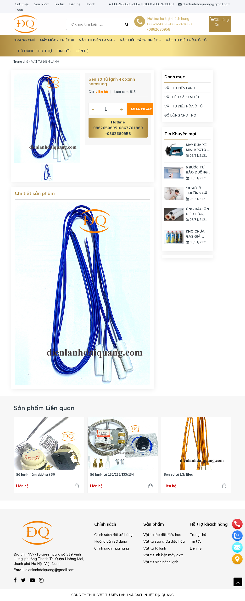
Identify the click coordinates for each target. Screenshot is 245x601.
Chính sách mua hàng (111, 548)
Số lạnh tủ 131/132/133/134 (112, 474)
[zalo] (237, 535)
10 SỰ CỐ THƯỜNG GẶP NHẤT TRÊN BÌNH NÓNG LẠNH (198, 191)
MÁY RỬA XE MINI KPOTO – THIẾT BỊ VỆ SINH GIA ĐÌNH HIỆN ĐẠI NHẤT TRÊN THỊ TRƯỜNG (197, 147)
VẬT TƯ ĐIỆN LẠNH (179, 88)
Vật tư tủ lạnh (154, 548)
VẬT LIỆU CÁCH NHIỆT (182, 97)
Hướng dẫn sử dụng (110, 541)
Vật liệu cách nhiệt (140, 40)
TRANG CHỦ (24, 40)
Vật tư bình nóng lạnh (160, 562)
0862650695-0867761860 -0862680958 (142, 4)
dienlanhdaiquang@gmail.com (206, 4)
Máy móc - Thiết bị (57, 40)
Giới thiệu (22, 4)
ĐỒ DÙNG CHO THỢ (180, 115)
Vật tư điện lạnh (97, 40)
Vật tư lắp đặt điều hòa (162, 534)
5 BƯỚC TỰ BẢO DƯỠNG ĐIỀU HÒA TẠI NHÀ (198, 170)
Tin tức (59, 4)
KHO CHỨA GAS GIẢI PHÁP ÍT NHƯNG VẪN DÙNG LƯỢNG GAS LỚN (197, 234)
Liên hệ (74, 4)
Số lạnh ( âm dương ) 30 (35, 474)
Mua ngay (141, 108)
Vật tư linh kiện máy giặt (163, 555)
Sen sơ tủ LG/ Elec (178, 474)
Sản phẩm (41, 4)
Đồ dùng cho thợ (35, 51)
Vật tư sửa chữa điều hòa (164, 541)
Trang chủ (21, 61)
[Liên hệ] (237, 558)
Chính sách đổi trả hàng (113, 534)
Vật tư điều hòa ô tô (186, 40)
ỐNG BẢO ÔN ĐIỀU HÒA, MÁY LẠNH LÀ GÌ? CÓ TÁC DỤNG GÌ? (197, 212)
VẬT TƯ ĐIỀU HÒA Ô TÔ (183, 106)
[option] (47, 118)
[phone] (237, 523)
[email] (237, 547)
